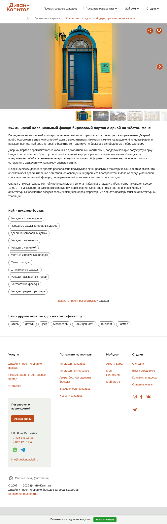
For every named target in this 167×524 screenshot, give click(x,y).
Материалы (60, 324)
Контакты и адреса (144, 377)
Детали (29, 324)
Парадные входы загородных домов (34, 225)
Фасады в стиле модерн (26, 218)
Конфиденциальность (22, 493)
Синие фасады (20, 262)
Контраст (106, 324)
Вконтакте (148, 397)
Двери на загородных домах (29, 233)
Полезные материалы (99, 8)
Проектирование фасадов (60, 8)
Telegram (135, 410)
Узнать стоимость (105, 519)
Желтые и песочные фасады (29, 254)
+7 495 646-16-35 (22, 437)
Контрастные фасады (25, 284)
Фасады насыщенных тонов (29, 276)
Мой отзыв (113, 381)
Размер (123, 324)
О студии (138, 363)
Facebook (141, 397)
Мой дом (130, 8)
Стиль (15, 324)
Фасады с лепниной (23, 247)
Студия (151, 8)
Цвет (44, 324)
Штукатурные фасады (25, 269)
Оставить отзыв (142, 384)
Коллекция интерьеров (74, 370)
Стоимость (15, 385)
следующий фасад (160, 67)
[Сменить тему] (29, 478)
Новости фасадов (71, 395)
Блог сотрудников (143, 370)
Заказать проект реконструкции (77, 300)
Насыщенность (84, 324)
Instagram (135, 397)
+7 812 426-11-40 (22, 442)
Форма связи (23, 418)
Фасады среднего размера (28, 291)
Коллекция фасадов (72, 363)
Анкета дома (114, 363)
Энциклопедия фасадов (74, 388)
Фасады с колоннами (24, 240)
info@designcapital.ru (24, 459)
